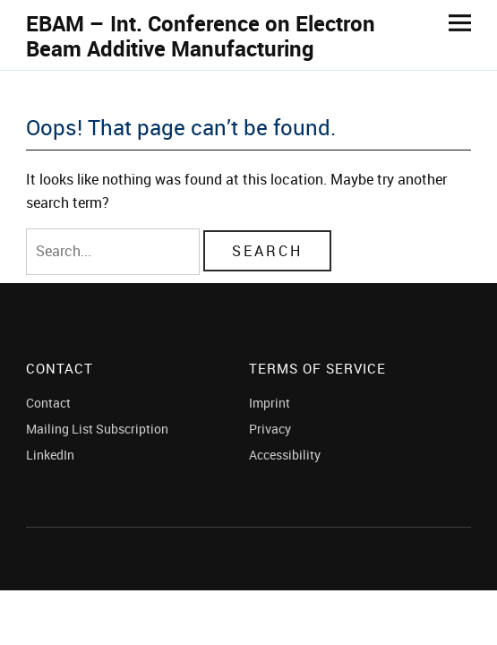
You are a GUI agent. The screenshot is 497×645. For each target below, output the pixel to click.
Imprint (269, 402)
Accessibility (285, 454)
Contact (48, 402)
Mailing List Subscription (97, 428)
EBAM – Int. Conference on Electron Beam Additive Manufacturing (200, 36)
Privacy (270, 428)
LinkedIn (50, 454)
